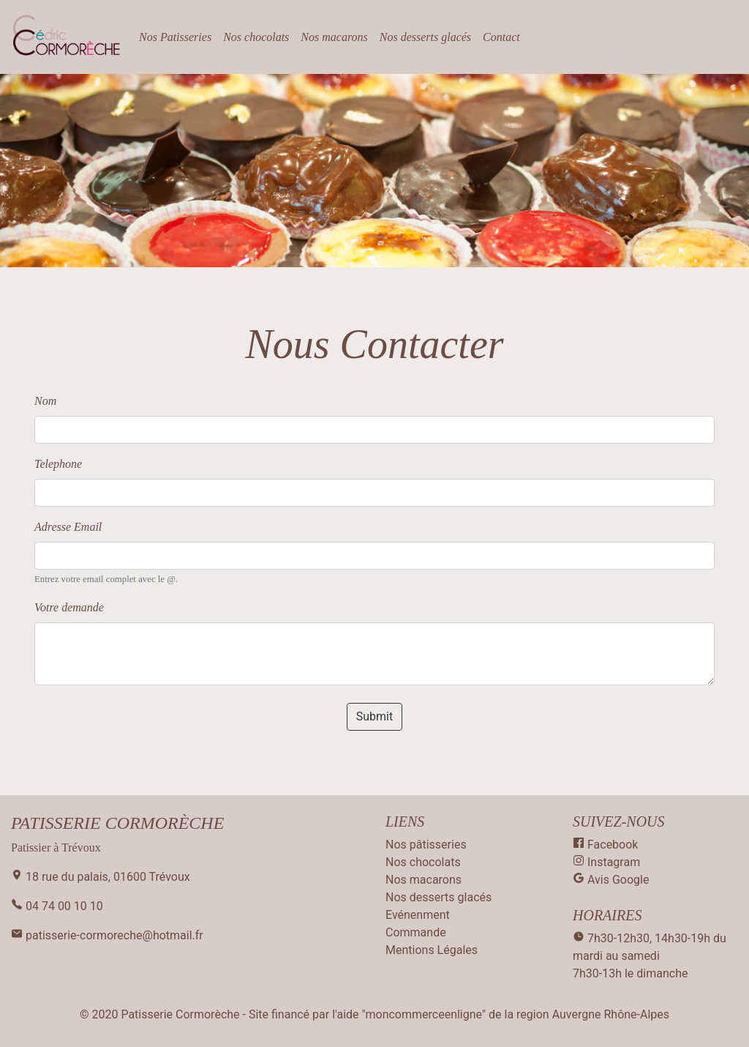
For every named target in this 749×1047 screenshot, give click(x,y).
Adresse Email (68, 527)
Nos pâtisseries (426, 845)
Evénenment (417, 915)
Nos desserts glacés (425, 37)
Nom (45, 401)
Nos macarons (334, 37)
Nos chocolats (256, 37)
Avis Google (611, 880)
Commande (415, 932)
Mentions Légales (431, 950)
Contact (501, 37)
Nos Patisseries (175, 37)
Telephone (58, 464)
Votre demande (69, 607)
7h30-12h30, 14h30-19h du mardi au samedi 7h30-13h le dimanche (649, 955)
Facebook (605, 845)
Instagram (606, 862)
